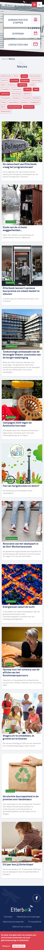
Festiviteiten (16, 89)
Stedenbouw (28, 107)
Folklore (27, 89)
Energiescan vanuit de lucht (19, 607)
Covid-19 (4, 80)
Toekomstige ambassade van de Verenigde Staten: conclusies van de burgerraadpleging (22, 355)
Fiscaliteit (5, 89)
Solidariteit (35, 102)
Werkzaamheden (14, 107)
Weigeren (6, 946)
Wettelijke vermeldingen (28, 917)
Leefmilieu (22, 85)
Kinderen (16, 98)
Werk (3, 85)
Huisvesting (16, 94)
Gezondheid (13, 102)
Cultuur (24, 76)
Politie (3, 102)
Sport (3, 107)
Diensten (8, 917)
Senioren (24, 102)
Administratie (6, 76)
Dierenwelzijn (35, 76)
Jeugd (36, 89)
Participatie (5, 98)
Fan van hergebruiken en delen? (21, 486)
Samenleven (5, 111)
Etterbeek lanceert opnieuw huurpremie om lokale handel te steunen (21, 291)
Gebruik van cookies (22, 927)
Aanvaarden (18, 946)
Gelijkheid (25, 80)
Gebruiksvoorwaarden (13, 922)
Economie (14, 80)
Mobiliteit (27, 94)
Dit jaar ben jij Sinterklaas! (18, 864)
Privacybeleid (34, 922)
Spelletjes (5, 94)
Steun (16, 76)
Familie (32, 85)
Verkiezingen (36, 80)
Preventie (26, 98)
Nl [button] (39, 5)
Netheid (36, 98)
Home (4, 59)
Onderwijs (11, 85)
